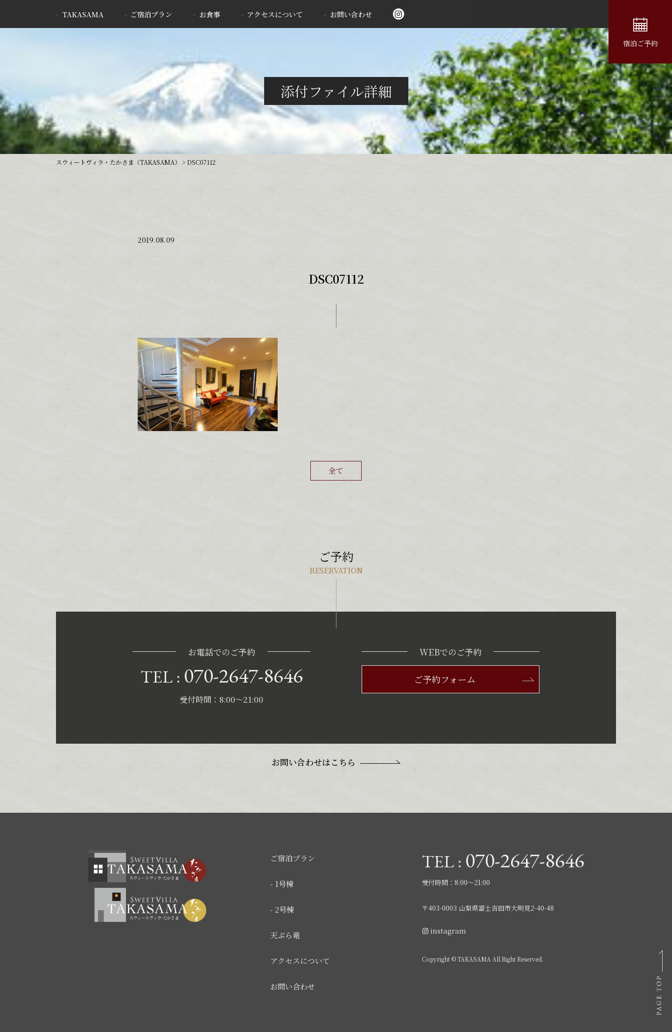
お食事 (209, 14)
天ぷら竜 (285, 935)
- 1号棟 (282, 884)
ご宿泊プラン (151, 14)
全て (336, 470)
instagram (444, 930)
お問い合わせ (351, 14)
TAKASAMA (83, 14)
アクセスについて (275, 14)
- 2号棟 (282, 909)
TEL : (221, 675)
